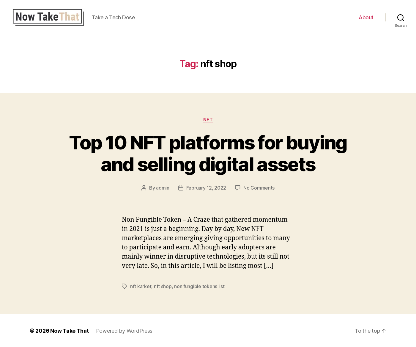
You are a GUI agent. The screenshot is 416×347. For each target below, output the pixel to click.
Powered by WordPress (124, 330)
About (366, 17)
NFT (208, 119)
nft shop (163, 286)
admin (162, 188)
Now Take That (69, 330)
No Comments (259, 188)
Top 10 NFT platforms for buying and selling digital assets (208, 153)
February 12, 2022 (206, 188)
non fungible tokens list (199, 286)
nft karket (140, 286)
